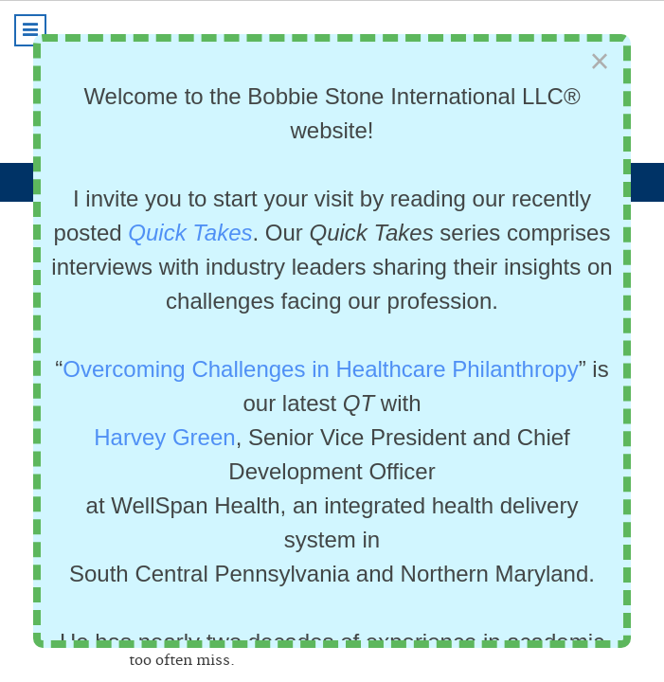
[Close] (599, 62)
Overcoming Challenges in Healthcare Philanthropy (320, 369)
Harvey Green (164, 437)
